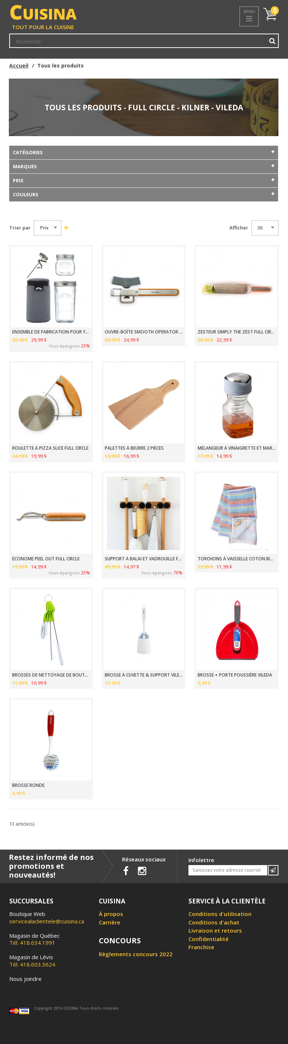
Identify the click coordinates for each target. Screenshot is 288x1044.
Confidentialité (208, 939)
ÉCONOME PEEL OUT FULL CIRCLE (46, 558)
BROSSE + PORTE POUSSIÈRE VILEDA (235, 675)
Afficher (238, 228)
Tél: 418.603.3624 (32, 960)
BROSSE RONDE (28, 785)
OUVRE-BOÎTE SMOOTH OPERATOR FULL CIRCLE (144, 332)
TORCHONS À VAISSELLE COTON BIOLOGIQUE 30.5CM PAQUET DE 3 (236, 558)
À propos (111, 913)
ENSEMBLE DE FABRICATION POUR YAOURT (51, 332)
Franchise (201, 947)
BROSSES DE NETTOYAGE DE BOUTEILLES (51, 675)
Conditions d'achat (213, 922)
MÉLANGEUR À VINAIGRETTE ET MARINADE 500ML (236, 448)
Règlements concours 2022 (136, 954)
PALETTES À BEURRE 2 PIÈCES (134, 448)
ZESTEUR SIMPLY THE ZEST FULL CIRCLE (236, 332)
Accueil (18, 65)
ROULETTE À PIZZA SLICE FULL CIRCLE (50, 448)
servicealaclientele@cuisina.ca (46, 921)
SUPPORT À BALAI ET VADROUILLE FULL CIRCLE (144, 558)
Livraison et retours (215, 930)
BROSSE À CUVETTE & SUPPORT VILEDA (144, 675)
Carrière (109, 922)
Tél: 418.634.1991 (34, 939)
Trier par (20, 228)
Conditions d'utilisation (219, 913)
